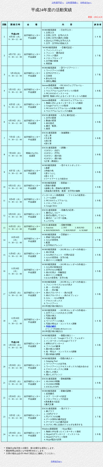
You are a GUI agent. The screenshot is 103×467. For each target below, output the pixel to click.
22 (4, 398)
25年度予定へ (58, 3)
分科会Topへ (86, 3)
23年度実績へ (72, 3)
